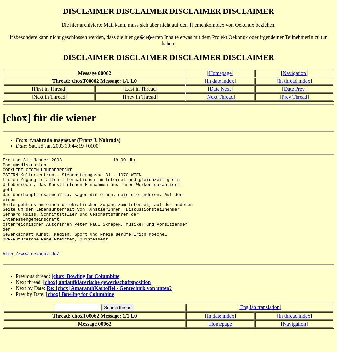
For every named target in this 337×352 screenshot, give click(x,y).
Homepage (220, 73)
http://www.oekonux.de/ (31, 273)
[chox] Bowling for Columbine (85, 297)
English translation (259, 328)
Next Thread (220, 97)
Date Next (220, 89)
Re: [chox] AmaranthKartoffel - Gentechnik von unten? (109, 309)
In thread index (294, 81)
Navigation (294, 73)
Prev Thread (294, 97)
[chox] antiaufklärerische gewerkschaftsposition (97, 303)
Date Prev (294, 89)
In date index (220, 81)
